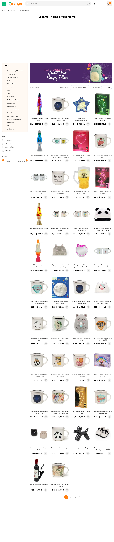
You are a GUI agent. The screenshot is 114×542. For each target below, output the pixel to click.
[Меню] (4, 4)
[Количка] (109, 3)
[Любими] (99, 4)
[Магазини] (95, 4)
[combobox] (55, 3)
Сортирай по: (63, 88)
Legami (12, 10)
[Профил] (103, 4)
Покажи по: (96, 88)
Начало (4, 10)
